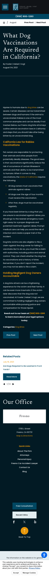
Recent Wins (22, 515)
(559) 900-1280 (24, 16)
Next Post (37, 335)
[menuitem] (24, 451)
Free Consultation (24, 506)
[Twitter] (24, 522)
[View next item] (13, 384)
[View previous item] (4, 384)
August (13, 22)
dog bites (32, 107)
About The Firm (24, 451)
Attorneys (24, 455)
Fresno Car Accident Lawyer (24, 463)
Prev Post (11, 335)
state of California (28, 177)
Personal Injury (24, 459)
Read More (12, 376)
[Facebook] (13, 522)
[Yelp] (35, 522)
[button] (44, 555)
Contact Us (24, 467)
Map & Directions (24, 435)
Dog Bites (19, 327)
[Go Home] (5, 22)
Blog (24, 471)
